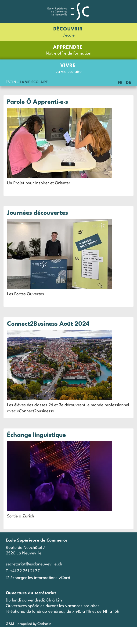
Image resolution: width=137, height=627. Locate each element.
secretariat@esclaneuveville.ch (34, 564)
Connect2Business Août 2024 (48, 324)
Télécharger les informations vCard (38, 578)
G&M (10, 624)
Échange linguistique (36, 435)
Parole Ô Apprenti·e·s (37, 102)
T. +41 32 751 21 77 (23, 571)
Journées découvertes (37, 213)
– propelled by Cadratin (32, 624)
